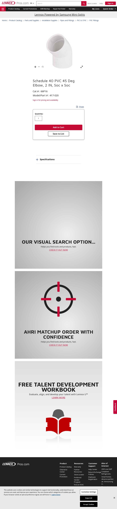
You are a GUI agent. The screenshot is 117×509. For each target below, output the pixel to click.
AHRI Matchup (45, 9)
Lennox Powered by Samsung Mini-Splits (60, 14)
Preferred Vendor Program (77, 479)
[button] (83, 3)
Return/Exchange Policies (94, 473)
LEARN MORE (58, 398)
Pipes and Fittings (67, 20)
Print (80, 106)
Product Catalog (14, 9)
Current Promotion (63, 475)
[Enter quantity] (38, 118)
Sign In (110, 3)
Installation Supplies (49, 20)
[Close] (114, 502)
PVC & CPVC (82, 20)
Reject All (88, 502)
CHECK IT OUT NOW (58, 250)
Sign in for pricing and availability (45, 100)
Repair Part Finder (59, 9)
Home (4, 20)
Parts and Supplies (32, 20)
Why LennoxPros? (79, 490)
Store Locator (92, 3)
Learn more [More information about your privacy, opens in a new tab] (55, 499)
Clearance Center (63, 470)
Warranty (72, 9)
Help (101, 3)
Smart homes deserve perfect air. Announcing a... (107, 480)
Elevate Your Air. (107, 487)
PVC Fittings (94, 20)
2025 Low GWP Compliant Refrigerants (106, 471)
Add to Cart (58, 127)
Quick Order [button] (108, 9)
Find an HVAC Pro (79, 486)
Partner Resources (78, 470)
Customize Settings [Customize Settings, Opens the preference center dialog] (88, 496)
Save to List (58, 133)
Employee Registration (92, 478)
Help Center (92, 469)
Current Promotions (30, 9)
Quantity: (39, 114)
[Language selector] (31, 3)
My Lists (95, 9)
